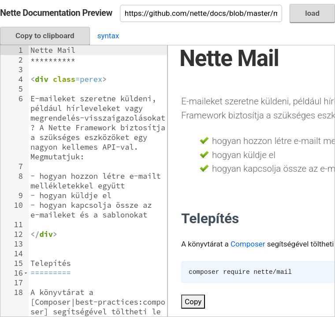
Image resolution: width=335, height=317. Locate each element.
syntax (108, 35)
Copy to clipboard (44, 35)
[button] (25, 273)
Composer (248, 244)
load (312, 13)
